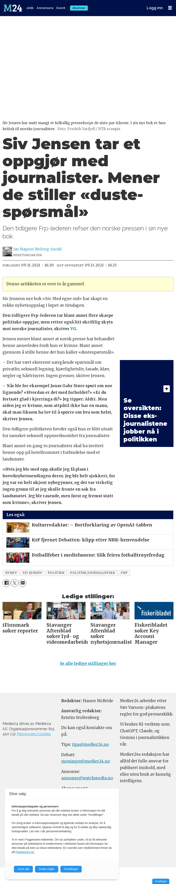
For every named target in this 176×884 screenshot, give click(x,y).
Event (61, 8)
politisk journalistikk (92, 573)
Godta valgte (46, 869)
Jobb (30, 8)
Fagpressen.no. (25, 852)
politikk (56, 573)
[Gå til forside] (13, 8)
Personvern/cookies (34, 734)
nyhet (11, 573)
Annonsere (45, 8)
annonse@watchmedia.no (87, 778)
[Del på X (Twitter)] (14, 583)
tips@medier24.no (90, 744)
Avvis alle (23, 869)
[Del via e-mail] (22, 583)
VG (73, 328)
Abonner (79, 8)
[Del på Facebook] (6, 583)
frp (124, 573)
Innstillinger (161, 881)
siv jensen (32, 573)
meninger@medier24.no (85, 761)
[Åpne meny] (170, 8)
